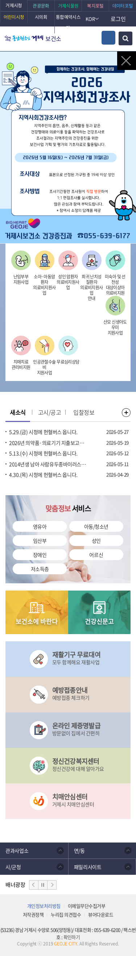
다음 (52, 885)
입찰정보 (83, 412)
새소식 (18, 412)
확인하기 (71, 937)
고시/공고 (49, 412)
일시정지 (42, 885)
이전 (33, 885)
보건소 (53, 38)
